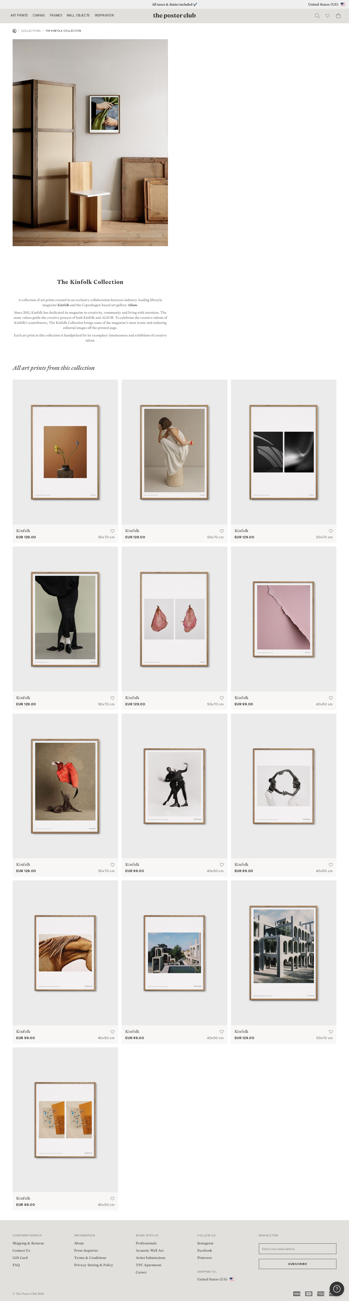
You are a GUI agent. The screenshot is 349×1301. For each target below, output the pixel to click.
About (79, 1243)
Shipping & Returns (28, 1243)
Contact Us (21, 1250)
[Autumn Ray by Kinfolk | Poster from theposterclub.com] (283, 452)
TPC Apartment (148, 1265)
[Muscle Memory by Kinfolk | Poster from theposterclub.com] (65, 952)
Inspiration (104, 15)
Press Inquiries (86, 1250)
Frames (56, 15)
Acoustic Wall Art (150, 1250)
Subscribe (297, 1264)
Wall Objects (78, 15)
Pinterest (204, 1257)
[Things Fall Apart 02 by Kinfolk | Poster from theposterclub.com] (283, 786)
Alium (132, 305)
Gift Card (20, 1257)
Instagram (205, 1243)
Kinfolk (63, 305)
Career (141, 1272)
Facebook (204, 1250)
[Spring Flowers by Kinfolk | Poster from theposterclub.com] (65, 452)
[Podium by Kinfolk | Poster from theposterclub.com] (174, 452)
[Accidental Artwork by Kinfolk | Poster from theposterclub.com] (283, 619)
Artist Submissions (150, 1257)
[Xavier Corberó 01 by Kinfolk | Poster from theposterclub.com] (283, 952)
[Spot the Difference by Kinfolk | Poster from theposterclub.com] (65, 1119)
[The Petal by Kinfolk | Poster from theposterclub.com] (174, 619)
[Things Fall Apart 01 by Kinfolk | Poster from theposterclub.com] (174, 786)
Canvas (39, 15)
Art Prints (19, 15)
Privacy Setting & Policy (93, 1265)
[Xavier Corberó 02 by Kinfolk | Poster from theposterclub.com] (174, 952)
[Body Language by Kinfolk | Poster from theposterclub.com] (65, 619)
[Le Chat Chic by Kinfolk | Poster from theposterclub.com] (65, 786)
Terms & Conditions (90, 1257)
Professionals (146, 1243)
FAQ (16, 1265)
